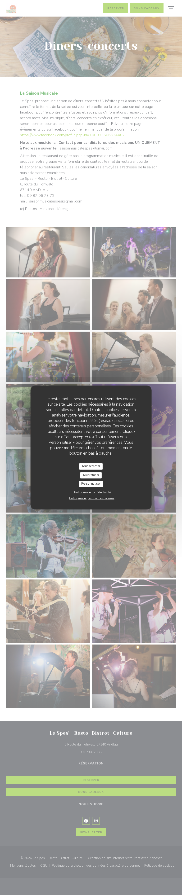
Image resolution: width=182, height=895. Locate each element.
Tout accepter (91, 466)
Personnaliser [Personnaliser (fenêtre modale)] (91, 484)
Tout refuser (91, 475)
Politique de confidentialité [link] (92, 492)
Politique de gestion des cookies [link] (91, 498)
